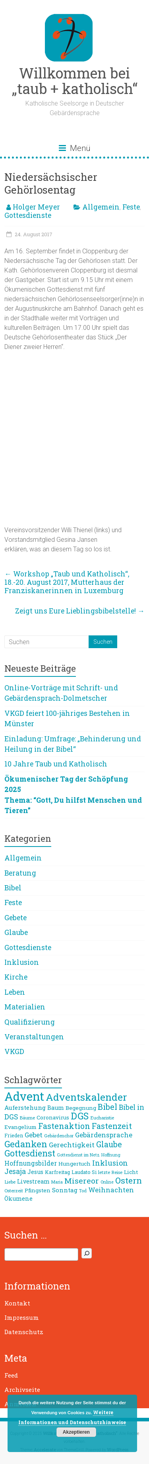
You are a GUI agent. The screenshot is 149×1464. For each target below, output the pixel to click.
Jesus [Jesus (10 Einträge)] (35, 1172)
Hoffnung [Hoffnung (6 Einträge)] (110, 1155)
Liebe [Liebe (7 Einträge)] (9, 1182)
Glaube (16, 932)
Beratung (20, 873)
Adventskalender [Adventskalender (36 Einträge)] (86, 1096)
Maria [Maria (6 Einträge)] (57, 1182)
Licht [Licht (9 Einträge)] (131, 1172)
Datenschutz (23, 1332)
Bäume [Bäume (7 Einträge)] (27, 1118)
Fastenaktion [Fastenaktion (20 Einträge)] (64, 1126)
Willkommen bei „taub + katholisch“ (74, 80)
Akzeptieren (76, 1432)
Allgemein (101, 207)
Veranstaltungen (34, 1036)
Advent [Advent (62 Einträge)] (24, 1096)
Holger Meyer (36, 207)
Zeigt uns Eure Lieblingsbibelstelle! (80, 610)
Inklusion (21, 962)
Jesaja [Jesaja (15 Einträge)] (15, 1171)
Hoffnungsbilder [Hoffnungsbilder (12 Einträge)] (30, 1163)
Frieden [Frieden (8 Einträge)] (13, 1135)
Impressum (21, 1317)
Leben (14, 992)
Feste (131, 207)
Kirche (15, 977)
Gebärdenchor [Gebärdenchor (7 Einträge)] (59, 1136)
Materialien (24, 1006)
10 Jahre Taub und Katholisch (55, 763)
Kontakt (17, 1303)
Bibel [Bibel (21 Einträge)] (107, 1106)
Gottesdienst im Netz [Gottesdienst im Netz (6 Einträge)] (78, 1155)
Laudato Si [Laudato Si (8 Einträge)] (84, 1172)
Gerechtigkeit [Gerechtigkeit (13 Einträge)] (72, 1145)
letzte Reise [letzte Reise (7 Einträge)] (110, 1172)
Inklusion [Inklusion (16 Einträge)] (110, 1163)
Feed (11, 1375)
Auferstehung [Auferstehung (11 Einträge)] (25, 1107)
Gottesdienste (27, 215)
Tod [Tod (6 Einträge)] (83, 1191)
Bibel (12, 887)
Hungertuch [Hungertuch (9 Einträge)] (74, 1163)
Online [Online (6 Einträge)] (107, 1182)
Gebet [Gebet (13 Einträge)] (34, 1135)
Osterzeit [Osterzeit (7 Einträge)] (13, 1191)
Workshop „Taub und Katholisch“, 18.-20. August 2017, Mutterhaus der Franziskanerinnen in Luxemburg (66, 582)
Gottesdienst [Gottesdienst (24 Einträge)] (29, 1153)
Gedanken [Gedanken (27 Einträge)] (25, 1144)
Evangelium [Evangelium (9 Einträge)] (20, 1127)
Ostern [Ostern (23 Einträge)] (128, 1180)
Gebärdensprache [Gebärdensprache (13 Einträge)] (103, 1135)
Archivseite (22, 1389)
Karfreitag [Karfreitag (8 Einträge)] (57, 1172)
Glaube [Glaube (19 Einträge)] (109, 1144)
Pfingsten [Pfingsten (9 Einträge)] (37, 1190)
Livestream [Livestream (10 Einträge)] (33, 1181)
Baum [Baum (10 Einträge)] (55, 1107)
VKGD (14, 1051)
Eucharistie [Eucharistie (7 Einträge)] (102, 1118)
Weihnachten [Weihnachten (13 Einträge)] (111, 1190)
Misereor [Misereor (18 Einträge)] (81, 1181)
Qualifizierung (29, 1022)
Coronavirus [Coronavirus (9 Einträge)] (53, 1117)
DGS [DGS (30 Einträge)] (80, 1116)
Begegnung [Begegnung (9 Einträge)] (81, 1107)
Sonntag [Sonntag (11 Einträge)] (64, 1190)
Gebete (15, 917)
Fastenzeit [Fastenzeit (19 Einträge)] (112, 1126)
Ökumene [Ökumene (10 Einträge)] (18, 1198)
